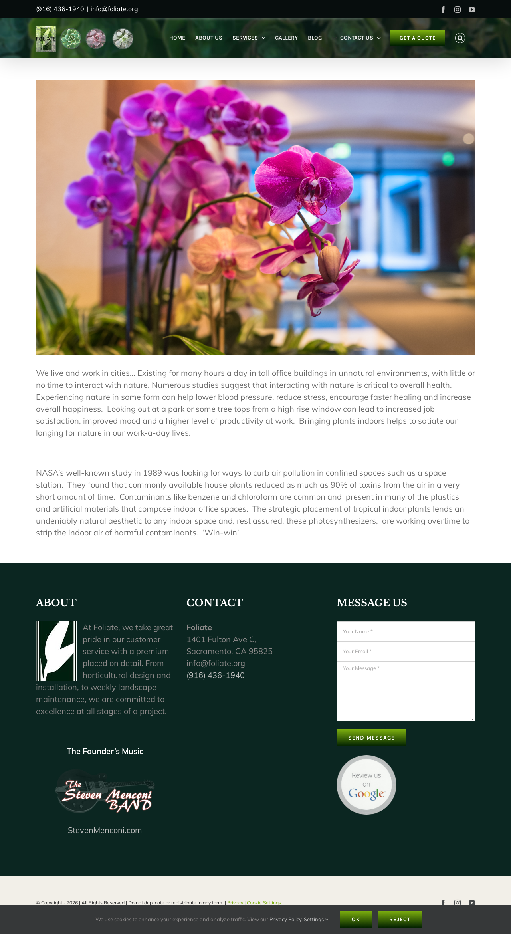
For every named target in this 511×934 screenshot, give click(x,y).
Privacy (235, 903)
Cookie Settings (264, 903)
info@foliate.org (114, 9)
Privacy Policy (285, 919)
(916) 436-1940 (215, 675)
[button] (460, 38)
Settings (316, 919)
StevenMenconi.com (105, 830)
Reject (399, 919)
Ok (356, 919)
